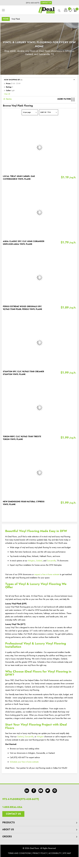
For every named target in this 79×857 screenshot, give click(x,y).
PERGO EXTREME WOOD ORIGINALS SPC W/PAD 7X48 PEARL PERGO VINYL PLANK (22, 308)
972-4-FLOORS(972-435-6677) (20, 799)
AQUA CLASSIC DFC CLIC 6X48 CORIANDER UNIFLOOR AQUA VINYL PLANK (23, 242)
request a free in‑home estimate (46, 574)
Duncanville (51, 560)
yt (40, 790)
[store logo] (46, 10)
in (26, 790)
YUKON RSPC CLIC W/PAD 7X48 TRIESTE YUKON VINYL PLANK (22, 438)
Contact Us (46, 3)
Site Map (67, 853)
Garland (39, 560)
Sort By (43, 112)
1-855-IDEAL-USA (12, 807)
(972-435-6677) (32, 3)
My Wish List (70, 9)
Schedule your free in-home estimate (24, 762)
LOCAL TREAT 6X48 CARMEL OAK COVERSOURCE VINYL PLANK (19, 177)
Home (6, 18)
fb (33, 790)
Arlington (31, 560)
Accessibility (55, 853)
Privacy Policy (39, 853)
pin (54, 790)
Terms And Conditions (19, 853)
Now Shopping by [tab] (12, 80)
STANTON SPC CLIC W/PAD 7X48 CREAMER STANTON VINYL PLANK (23, 373)
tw (47, 790)
